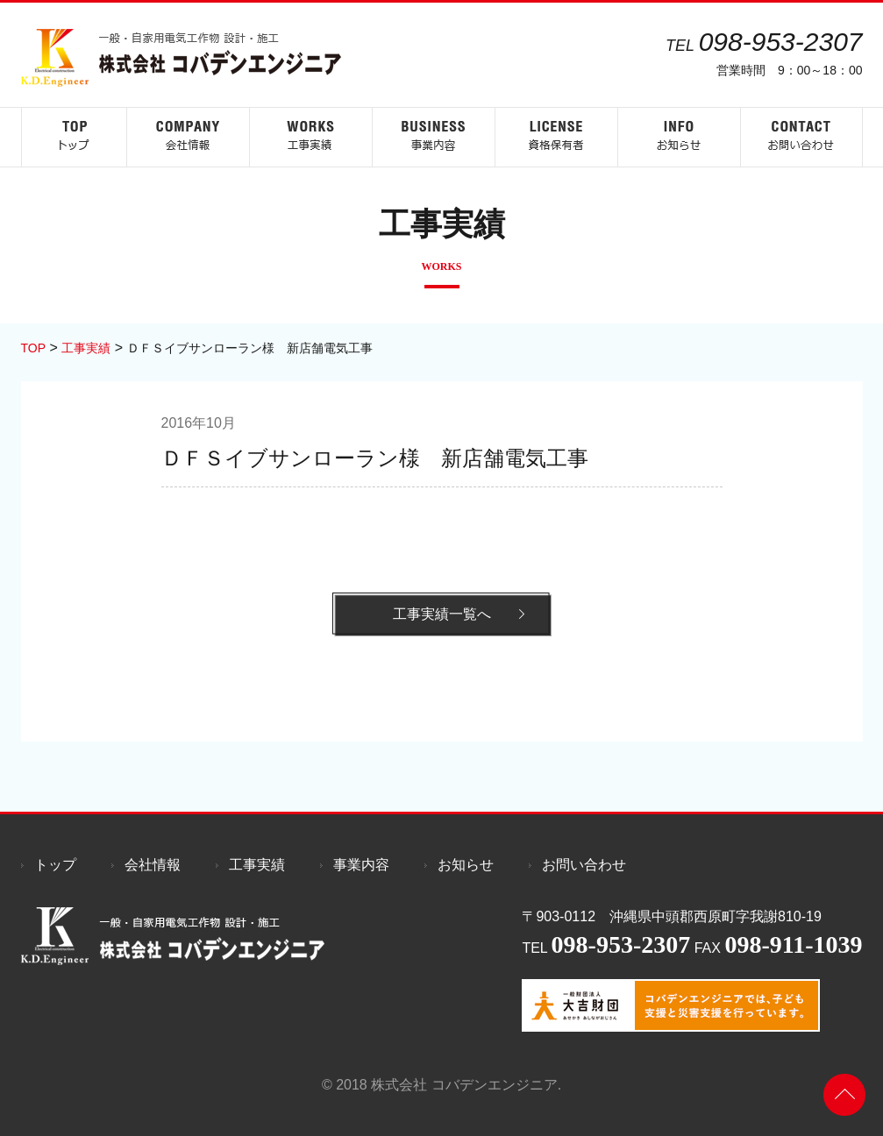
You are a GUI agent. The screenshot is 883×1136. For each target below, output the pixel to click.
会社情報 (153, 864)
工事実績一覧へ (442, 614)
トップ (55, 864)
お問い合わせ (584, 864)
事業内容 (361, 864)
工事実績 (257, 864)
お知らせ (466, 864)
